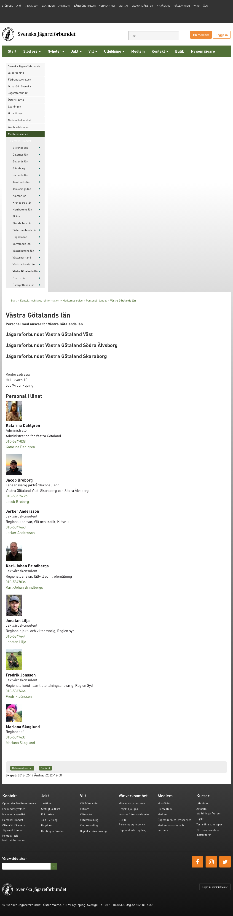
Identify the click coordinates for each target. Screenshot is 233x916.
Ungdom (46, 825)
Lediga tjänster (142, 5)
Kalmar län (19, 195)
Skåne (16, 216)
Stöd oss (32, 51)
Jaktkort (64, 5)
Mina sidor (31, 5)
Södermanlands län (25, 230)
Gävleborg (19, 168)
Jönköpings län (22, 189)
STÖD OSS (7, 5)
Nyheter (56, 51)
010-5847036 (16, 581)
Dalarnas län (20, 154)
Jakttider (48, 5)
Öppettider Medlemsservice (19, 803)
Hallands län (20, 175)
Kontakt (160, 51)
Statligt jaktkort (50, 809)
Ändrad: (40, 775)
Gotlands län (20, 161)
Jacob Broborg (17, 501)
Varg (196, 5)
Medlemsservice (18, 134)
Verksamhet (107, 5)
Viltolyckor (86, 814)
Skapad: (11, 775)
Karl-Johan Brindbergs (24, 587)
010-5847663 (16, 527)
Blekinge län (20, 147)
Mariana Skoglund (20, 742)
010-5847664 (16, 690)
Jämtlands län (21, 182)
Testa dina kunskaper (209, 824)
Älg (205, 5)
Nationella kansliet (19, 120)
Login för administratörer (215, 887)
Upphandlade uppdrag (132, 830)
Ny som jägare (203, 51)
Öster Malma (16, 99)
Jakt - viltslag (49, 820)
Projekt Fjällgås (128, 809)
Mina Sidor (164, 803)
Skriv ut (45, 768)
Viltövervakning (89, 820)
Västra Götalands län (25, 271)
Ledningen (14, 106)
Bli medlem (201, 35)
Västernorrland (22, 257)
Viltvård (84, 809)
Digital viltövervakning (93, 831)
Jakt (76, 51)
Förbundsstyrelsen (19, 79)
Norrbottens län (22, 209)
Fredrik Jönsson (19, 696)
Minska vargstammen (132, 803)
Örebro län (19, 278)
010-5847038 (16, 441)
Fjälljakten (182, 5)
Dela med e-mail (22, 768)
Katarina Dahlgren (20, 446)
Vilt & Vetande (88, 803)
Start (12, 51)
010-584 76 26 (16, 495)
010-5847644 (16, 636)
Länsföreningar (85, 5)
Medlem (138, 51)
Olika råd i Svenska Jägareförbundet (19, 89)
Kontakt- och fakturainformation (39, 300)
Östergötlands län (24, 285)
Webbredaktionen (18, 127)
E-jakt (200, 819)
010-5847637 (16, 737)
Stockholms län (22, 223)
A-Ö (18, 5)
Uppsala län (20, 237)
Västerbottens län (23, 250)
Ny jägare (163, 5)
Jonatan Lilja (16, 641)
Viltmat (123, 5)
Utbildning (114, 51)
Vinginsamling (89, 825)
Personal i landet (20, 141)
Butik (179, 51)
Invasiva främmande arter (134, 814)
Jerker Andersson (20, 532)
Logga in (222, 35)
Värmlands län (22, 243)
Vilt (92, 51)
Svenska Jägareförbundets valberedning (24, 69)
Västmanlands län (24, 264)
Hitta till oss (15, 113)
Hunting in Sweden (52, 831)
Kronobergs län (22, 202)
